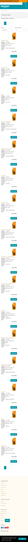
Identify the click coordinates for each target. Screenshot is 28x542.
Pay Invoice (2, 491)
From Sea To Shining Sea (6, 121)
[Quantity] (14, 53)
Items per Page (18, 27)
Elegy (2, 419)
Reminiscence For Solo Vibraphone (7, 337)
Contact (14, 0)
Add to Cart (13, 56)
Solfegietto (3, 310)
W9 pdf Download (3, 513)
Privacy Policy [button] (8, 540)
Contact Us (2, 483)
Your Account (3, 495)
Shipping (2, 501)
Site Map (2, 517)
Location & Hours (3, 511)
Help (16, 0)
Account (21, 1)
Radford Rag (3, 445)
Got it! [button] (22, 538)
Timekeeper (3, 175)
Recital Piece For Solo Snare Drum (7, 256)
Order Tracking (3, 487)
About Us (2, 515)
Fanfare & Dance (4, 202)
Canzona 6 (3, 392)
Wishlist (2, 489)
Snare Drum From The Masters (7, 283)
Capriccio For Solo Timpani (6, 229)
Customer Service (3, 485)
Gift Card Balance (3, 493)
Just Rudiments (4, 67)
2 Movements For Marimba (6, 364)
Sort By (2, 27)
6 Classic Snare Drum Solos (6, 148)
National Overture (4, 40)
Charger (2, 94)
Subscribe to (5, 520)
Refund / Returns (3, 503)
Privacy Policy (3, 505)
